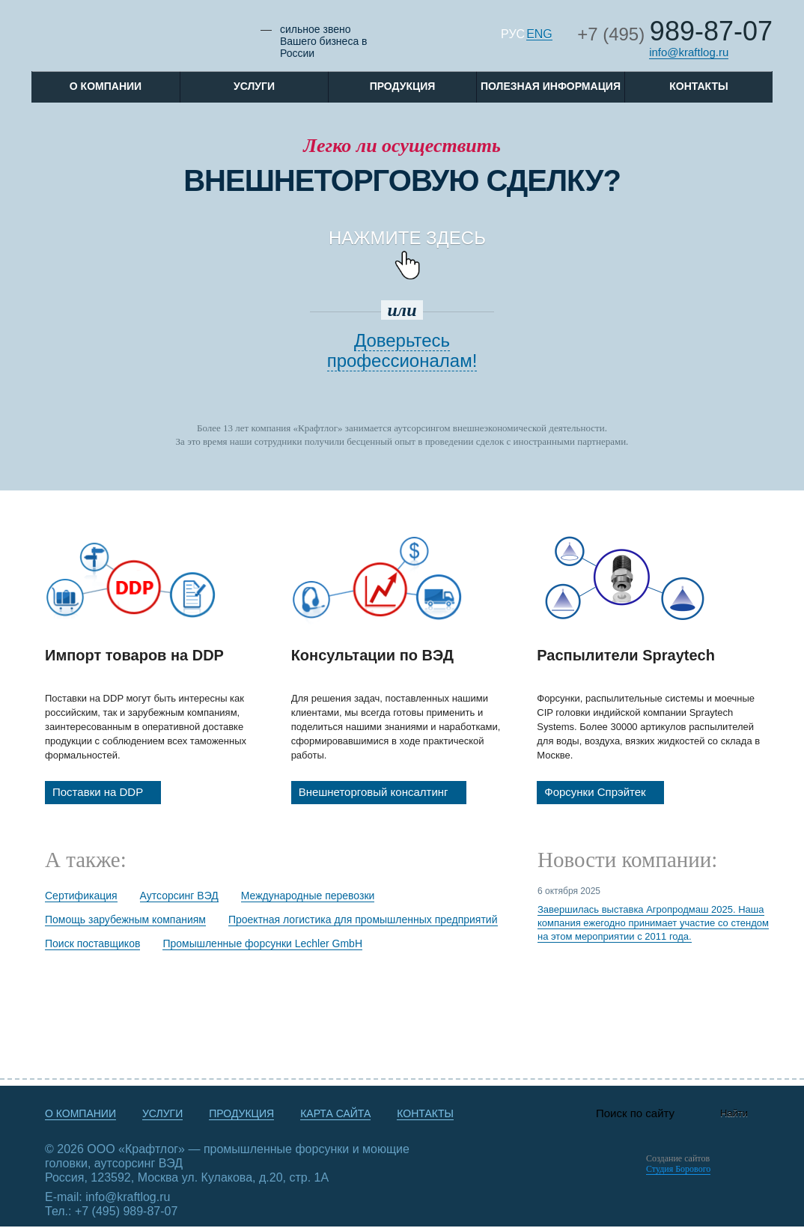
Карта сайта (335, 1113)
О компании (80, 1113)
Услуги (254, 86)
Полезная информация (551, 86)
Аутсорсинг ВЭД (179, 896)
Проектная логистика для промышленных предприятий (363, 919)
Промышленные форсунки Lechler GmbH (262, 943)
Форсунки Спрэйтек (603, 792)
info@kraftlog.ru (688, 52)
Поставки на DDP (106, 792)
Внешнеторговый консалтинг (382, 792)
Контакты (698, 86)
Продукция (403, 86)
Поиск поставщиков (92, 943)
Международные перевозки (308, 896)
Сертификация (81, 896)
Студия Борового (678, 1169)
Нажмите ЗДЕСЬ (410, 248)
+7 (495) (675, 34)
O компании (105, 86)
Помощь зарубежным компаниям (125, 919)
